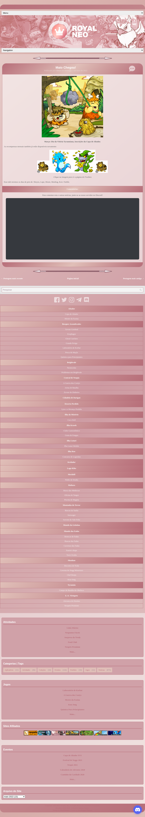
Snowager (72, 515)
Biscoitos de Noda (71, 566)
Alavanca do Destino (71, 601)
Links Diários (72, 628)
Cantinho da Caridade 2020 (72, 774)
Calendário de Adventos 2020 (72, 770)
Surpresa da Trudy (72, 637)
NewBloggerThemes (85, 810)
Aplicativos (9, 669)
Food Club (72, 642)
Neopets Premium (71, 605)
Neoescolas (71, 368)
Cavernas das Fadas (71, 546)
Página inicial (73, 278)
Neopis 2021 (72, 765)
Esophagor (71, 334)
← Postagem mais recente (12, 278)
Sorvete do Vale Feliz (71, 520)
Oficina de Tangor (71, 495)
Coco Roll (72, 420)
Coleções (42, 669)
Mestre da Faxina (71, 319)
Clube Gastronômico (71, 431)
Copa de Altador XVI (72, 755)
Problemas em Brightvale (71, 372)
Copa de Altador (71, 314)
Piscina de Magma (71, 500)
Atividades (26, 669)
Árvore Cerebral (71, 329)
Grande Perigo (71, 343)
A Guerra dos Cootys (71, 383)
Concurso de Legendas (71, 457)
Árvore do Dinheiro (71, 392)
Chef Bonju (71, 575)
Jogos (87, 669)
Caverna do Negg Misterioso (71, 570)
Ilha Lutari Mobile (71, 446)
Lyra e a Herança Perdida (72, 409)
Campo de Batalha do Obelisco (71, 590)
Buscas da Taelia (71, 510)
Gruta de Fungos (71, 435)
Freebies (73, 669)
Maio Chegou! (66, 67)
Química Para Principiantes (72, 709)
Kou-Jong (71, 579)
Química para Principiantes (72, 357)
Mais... (72, 652)
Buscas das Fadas (72, 541)
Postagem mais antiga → (133, 278)
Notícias (102, 669)
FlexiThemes (64, 810)
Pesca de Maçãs (71, 352)
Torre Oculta (72, 555)
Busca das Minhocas (71, 490)
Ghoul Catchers (71, 338)
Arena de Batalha (71, 388)
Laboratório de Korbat (71, 348)
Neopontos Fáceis (72, 632)
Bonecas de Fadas (71, 536)
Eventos (58, 669)
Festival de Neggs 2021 (72, 760)
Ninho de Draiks (71, 480)
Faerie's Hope (71, 550)
